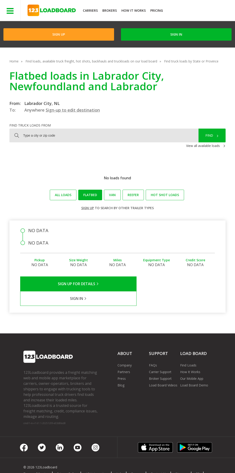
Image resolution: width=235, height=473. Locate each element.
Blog (121, 370)
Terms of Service (36, 459)
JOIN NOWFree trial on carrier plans (200, 11)
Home (14, 61)
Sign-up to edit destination (73, 110)
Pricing (156, 10)
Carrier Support (160, 357)
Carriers (90, 10)
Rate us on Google (41, 463)
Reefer (133, 195)
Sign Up (58, 34)
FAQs (153, 350)
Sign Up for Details (69, 283)
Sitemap (181, 459)
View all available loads (203, 146)
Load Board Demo (194, 370)
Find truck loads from (30, 125)
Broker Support (160, 364)
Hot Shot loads (165, 195)
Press (122, 364)
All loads (63, 195)
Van (112, 195)
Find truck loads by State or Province (191, 61)
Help (119, 459)
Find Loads (188, 350)
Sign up (87, 208)
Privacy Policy (67, 459)
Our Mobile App (191, 364)
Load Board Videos (163, 370)
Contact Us (159, 459)
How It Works (133, 10)
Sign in (176, 34)
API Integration (96, 459)
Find (209, 135)
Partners (124, 357)
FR (198, 459)
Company (125, 350)
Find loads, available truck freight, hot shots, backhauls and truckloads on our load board (91, 61)
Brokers (109, 10)
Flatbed (90, 195)
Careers (136, 459)
